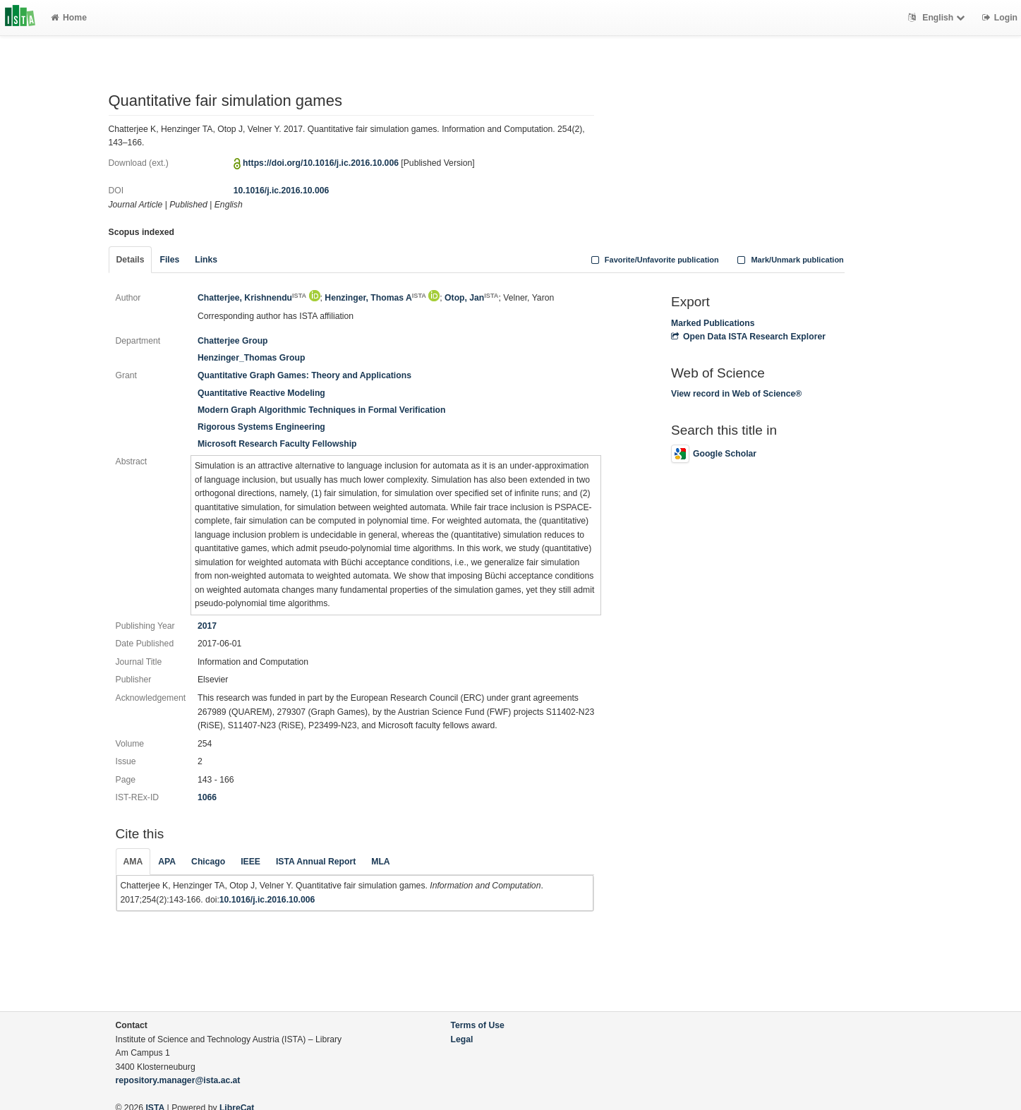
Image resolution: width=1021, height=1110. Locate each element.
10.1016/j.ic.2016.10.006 (282, 190)
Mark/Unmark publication (789, 259)
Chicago (208, 862)
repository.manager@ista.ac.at (178, 1080)
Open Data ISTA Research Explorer (748, 337)
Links (206, 260)
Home (69, 18)
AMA (133, 862)
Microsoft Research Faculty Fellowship (277, 444)
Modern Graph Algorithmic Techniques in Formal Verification (321, 410)
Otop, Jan (471, 298)
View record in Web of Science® (736, 394)
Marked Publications (713, 323)
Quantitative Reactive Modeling (261, 393)
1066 (207, 797)
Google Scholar (713, 454)
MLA (380, 862)
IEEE (250, 862)
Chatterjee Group (233, 341)
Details (130, 260)
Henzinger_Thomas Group (251, 358)
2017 (207, 626)
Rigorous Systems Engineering (261, 427)
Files (169, 260)
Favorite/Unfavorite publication (653, 259)
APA (167, 862)
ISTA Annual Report (316, 862)
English (938, 18)
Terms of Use (478, 1025)
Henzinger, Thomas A (375, 298)
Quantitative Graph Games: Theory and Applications (304, 375)
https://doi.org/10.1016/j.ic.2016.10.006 (321, 163)
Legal (462, 1039)
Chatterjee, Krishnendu (252, 298)
